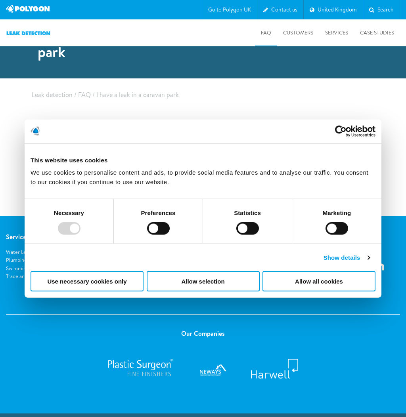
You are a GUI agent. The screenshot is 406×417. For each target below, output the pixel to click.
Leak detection (52, 95)
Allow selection (202, 281)
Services (336, 32)
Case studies (377, 32)
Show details (342, 257)
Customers (298, 32)
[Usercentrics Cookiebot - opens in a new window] (340, 131)
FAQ (266, 32)
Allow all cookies (319, 281)
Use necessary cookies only (86, 281)
